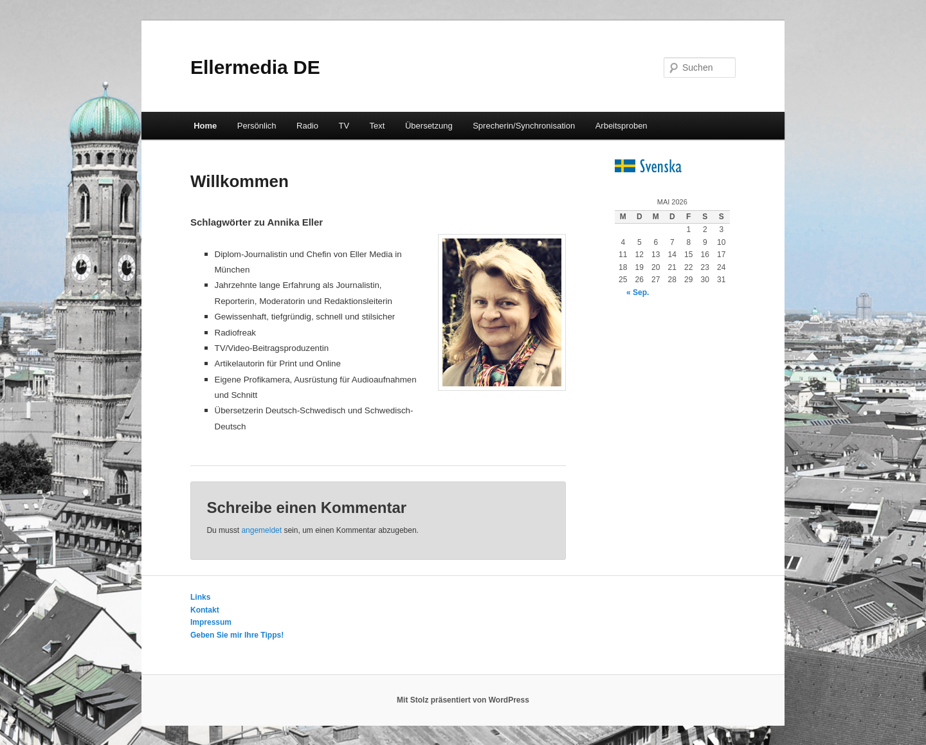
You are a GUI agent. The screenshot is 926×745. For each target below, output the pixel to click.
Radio (307, 125)
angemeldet (261, 530)
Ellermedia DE (255, 67)
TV (343, 125)
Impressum (211, 622)
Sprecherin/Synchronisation (524, 125)
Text (377, 125)
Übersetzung (429, 125)
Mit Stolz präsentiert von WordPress (463, 700)
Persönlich (257, 125)
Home (205, 125)
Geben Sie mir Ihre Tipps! (237, 635)
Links (200, 597)
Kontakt (204, 610)
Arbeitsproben (621, 125)
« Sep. (637, 292)
